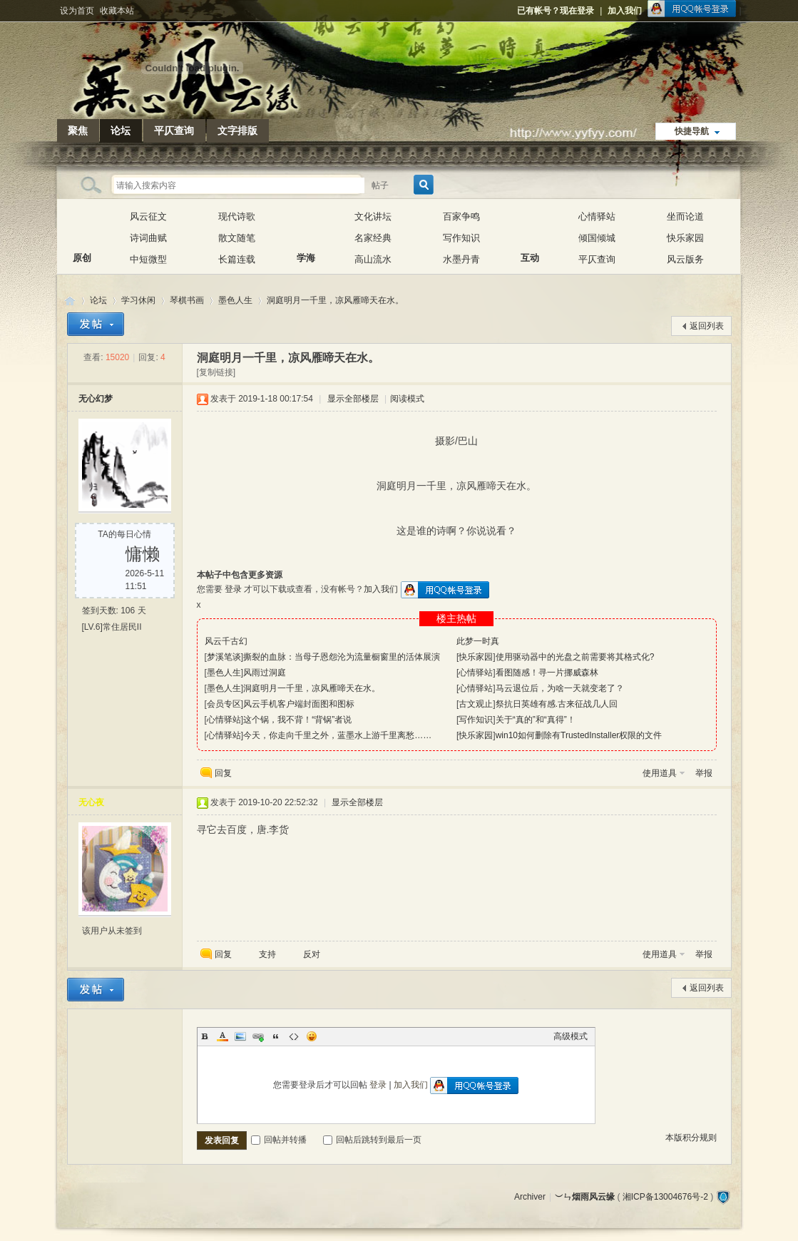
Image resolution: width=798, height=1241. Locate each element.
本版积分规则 (691, 1138)
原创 (82, 227)
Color (222, 1036)
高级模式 (570, 1036)
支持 (268, 954)
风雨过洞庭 (264, 673)
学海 (306, 227)
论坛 (121, 130)
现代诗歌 (236, 216)
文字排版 (237, 130)
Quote (276, 1036)
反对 (311, 954)
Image (240, 1036)
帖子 (380, 185)
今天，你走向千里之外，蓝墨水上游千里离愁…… (337, 735)
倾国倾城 (596, 238)
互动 (529, 227)
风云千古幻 (226, 641)
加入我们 (625, 11)
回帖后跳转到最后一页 (372, 1140)
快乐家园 (685, 238)
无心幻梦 (95, 399)
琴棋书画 (187, 300)
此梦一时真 (477, 641)
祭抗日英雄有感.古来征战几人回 (557, 704)
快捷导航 (692, 131)
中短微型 (148, 259)
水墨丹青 (461, 259)
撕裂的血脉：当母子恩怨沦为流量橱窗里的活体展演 (341, 657)
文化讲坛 (373, 216)
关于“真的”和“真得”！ (536, 720)
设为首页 (77, 11)
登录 (233, 589)
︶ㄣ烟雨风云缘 (70, 300)
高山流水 (373, 259)
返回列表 (707, 326)
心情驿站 (596, 216)
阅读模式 (407, 399)
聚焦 (78, 130)
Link (258, 1036)
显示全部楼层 (353, 399)
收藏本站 (117, 11)
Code (294, 1036)
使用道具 (660, 773)
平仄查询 (174, 130)
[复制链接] (216, 372)
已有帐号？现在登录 (555, 11)
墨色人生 (235, 300)
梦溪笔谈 (224, 657)
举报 (703, 773)
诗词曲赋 (148, 238)
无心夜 (91, 802)
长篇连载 (236, 259)
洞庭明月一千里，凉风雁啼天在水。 (335, 300)
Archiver (530, 1197)
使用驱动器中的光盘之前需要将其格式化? (575, 657)
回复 (223, 773)
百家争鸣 (461, 216)
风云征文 (148, 216)
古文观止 (476, 704)
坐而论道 (685, 216)
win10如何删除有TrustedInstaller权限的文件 (579, 735)
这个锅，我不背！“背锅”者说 (297, 720)
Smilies (312, 1036)
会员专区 (224, 704)
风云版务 (685, 259)
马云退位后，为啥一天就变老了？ (560, 688)
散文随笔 (236, 238)
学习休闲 (138, 300)
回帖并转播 (279, 1140)
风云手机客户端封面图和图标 (298, 704)
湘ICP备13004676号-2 (665, 1197)
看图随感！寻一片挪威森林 (547, 673)
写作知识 (461, 238)
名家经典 (373, 238)
